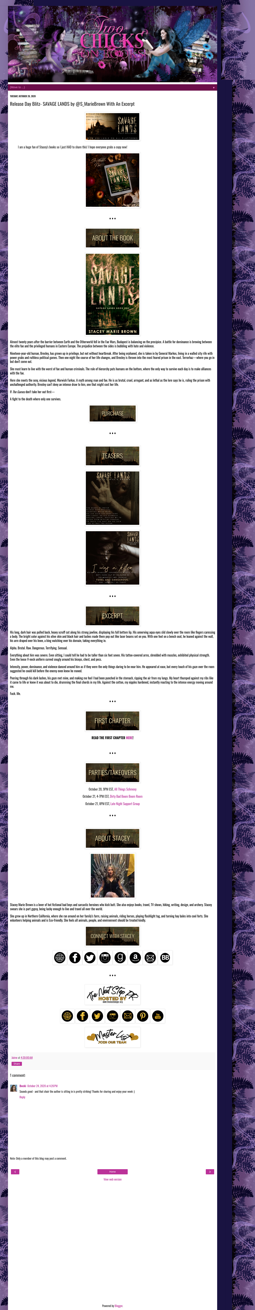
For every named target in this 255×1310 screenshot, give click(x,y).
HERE (129, 737)
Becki (23, 1086)
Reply (22, 1097)
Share (17, 1063)
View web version (113, 1179)
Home (112, 1171)
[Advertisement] (112, 1243)
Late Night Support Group (125, 803)
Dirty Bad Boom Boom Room (126, 796)
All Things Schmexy (125, 789)
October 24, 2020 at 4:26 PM (42, 1086)
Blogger (119, 1306)
